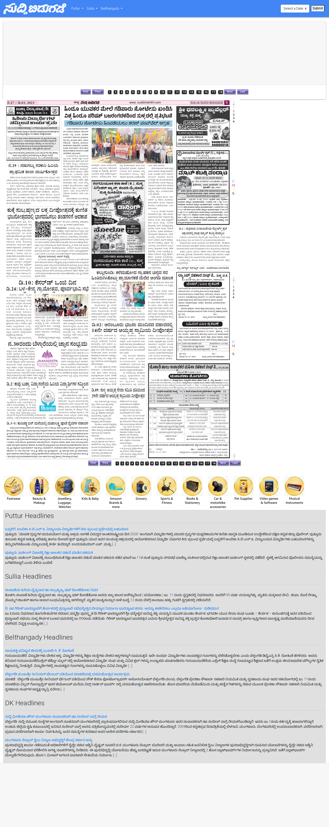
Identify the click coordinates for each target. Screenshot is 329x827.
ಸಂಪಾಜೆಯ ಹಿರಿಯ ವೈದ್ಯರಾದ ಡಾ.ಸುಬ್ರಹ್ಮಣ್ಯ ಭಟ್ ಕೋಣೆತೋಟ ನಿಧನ (51, 590)
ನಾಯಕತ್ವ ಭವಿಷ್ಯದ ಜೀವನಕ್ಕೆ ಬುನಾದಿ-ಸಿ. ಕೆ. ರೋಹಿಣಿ (39, 651)
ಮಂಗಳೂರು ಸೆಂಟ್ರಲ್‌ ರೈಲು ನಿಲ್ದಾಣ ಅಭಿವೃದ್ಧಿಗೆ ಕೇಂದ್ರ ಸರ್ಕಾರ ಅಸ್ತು (48, 740)
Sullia (91, 9)
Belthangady (110, 9)
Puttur (76, 9)
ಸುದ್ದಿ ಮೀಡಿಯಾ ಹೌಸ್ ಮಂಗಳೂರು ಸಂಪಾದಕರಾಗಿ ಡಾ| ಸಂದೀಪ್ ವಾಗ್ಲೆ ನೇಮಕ (56, 716)
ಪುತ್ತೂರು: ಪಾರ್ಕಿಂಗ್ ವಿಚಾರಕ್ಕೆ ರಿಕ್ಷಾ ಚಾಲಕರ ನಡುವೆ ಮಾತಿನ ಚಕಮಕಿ (49, 553)
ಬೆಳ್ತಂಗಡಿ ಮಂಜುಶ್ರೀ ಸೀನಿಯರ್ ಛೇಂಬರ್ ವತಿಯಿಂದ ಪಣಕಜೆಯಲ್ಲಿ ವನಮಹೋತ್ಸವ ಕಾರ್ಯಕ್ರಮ (67, 674)
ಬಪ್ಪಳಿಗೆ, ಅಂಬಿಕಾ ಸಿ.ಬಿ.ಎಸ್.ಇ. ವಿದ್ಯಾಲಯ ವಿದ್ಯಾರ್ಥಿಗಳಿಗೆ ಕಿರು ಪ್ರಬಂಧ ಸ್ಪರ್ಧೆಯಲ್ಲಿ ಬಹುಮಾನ (66, 529)
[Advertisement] (84, 53)
